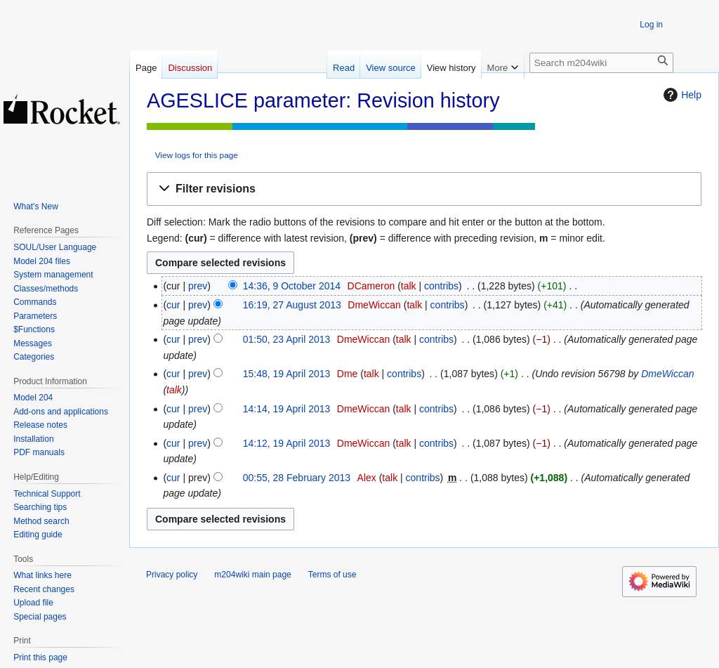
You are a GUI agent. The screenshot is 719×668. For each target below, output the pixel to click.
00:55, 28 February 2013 (296, 477)
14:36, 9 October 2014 (292, 286)
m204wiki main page (252, 574)
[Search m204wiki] (601, 63)
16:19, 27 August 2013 (292, 304)
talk (408, 286)
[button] (424, 189)
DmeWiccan (667, 373)
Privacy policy (171, 574)
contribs (441, 286)
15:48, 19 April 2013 (287, 373)
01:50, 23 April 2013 (287, 339)
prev (197, 286)
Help (680, 95)
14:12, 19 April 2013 (287, 443)
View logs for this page (196, 154)
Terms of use (332, 574)
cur (173, 304)
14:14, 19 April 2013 (287, 408)
